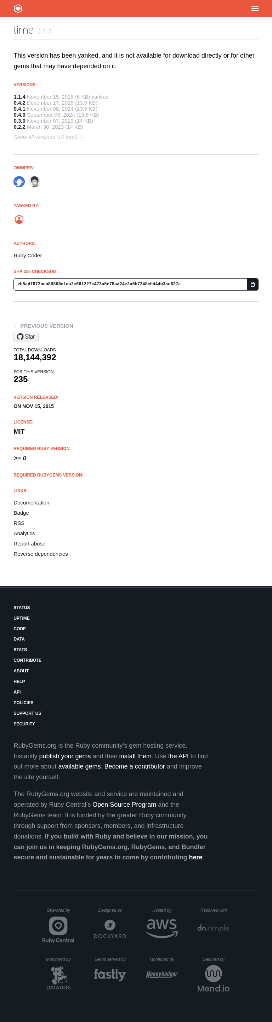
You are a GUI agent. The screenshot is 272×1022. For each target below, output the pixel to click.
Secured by (216, 959)
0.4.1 (19, 109)
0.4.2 (19, 103)
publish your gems (65, 756)
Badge (21, 513)
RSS (18, 523)
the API (178, 756)
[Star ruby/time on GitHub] (26, 337)
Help (19, 681)
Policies (23, 702)
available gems (79, 766)
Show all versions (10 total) (45, 137)
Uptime (21, 618)
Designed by (112, 910)
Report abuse (29, 544)
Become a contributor (134, 766)
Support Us (27, 713)
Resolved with (215, 910)
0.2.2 (19, 127)
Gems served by (110, 959)
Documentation (31, 503)
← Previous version (43, 326)
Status (21, 607)
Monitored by (60, 959)
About (21, 670)
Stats (20, 649)
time (23, 30)
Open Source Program (124, 804)
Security (24, 724)
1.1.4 (19, 97)
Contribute (27, 660)
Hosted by (165, 910)
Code (19, 628)
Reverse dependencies (40, 554)
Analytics (24, 533)
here (196, 857)
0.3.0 (19, 121)
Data (19, 639)
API (17, 692)
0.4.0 (19, 115)
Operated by (60, 913)
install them (135, 756)
